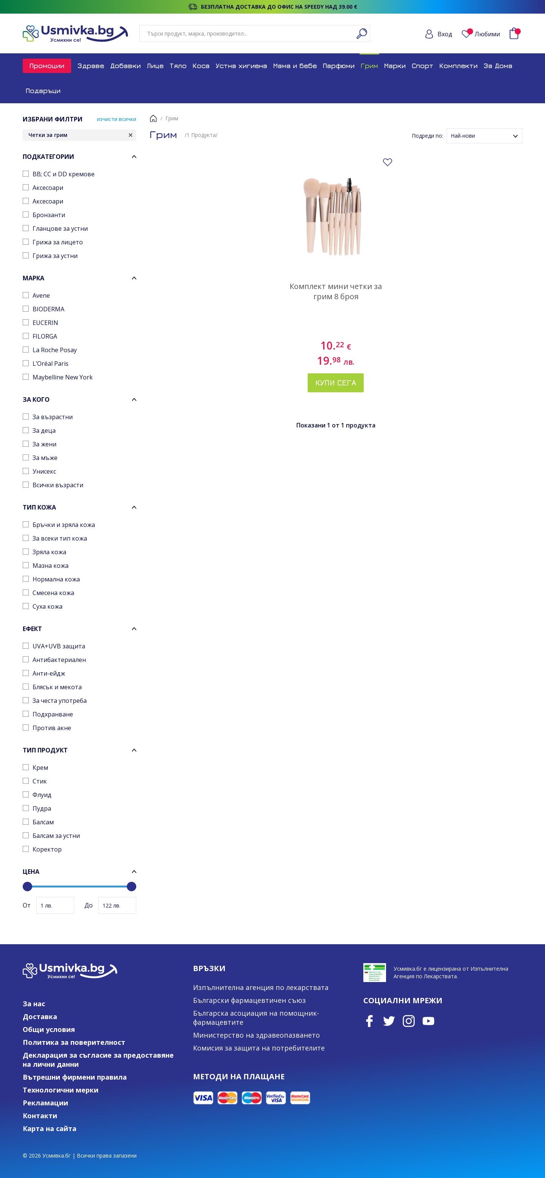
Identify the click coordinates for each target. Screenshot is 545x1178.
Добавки (125, 66)
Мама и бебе (295, 66)
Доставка (40, 1016)
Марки (395, 66)
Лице (155, 66)
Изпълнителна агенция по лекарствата (261, 987)
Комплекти (458, 66)
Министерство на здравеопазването (256, 1035)
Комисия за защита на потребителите (259, 1047)
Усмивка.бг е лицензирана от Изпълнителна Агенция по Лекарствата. (451, 972)
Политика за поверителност (74, 1042)
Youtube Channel (428, 1021)
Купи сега (335, 382)
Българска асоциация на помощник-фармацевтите (256, 1018)
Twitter (389, 1021)
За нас (34, 1003)
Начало (153, 118)
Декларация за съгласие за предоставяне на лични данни (98, 1060)
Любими (483, 34)
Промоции (47, 66)
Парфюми (339, 66)
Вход (445, 34)
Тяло (178, 66)
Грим (369, 66)
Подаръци (43, 91)
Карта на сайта (49, 1128)
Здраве (91, 66)
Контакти (40, 1115)
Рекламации (45, 1102)
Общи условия (49, 1029)
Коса (201, 66)
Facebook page (369, 1021)
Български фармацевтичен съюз (249, 1000)
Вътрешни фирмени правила (75, 1077)
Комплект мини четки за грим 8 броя (336, 291)
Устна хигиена (241, 66)
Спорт (422, 66)
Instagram (409, 1021)
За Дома (498, 66)
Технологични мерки (60, 1089)
